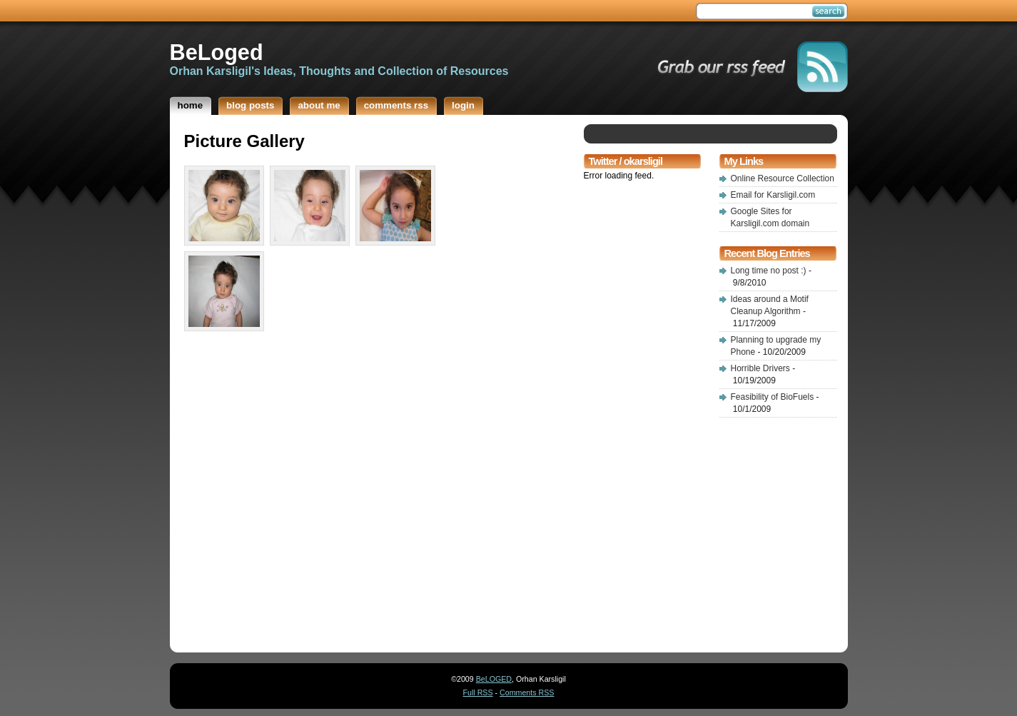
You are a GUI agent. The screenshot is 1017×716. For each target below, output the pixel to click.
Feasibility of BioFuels (772, 397)
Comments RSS (527, 692)
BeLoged (216, 52)
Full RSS (478, 692)
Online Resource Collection (782, 178)
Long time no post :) (768, 271)
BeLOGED (494, 679)
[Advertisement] (626, 405)
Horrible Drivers (760, 368)
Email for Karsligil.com (773, 195)
